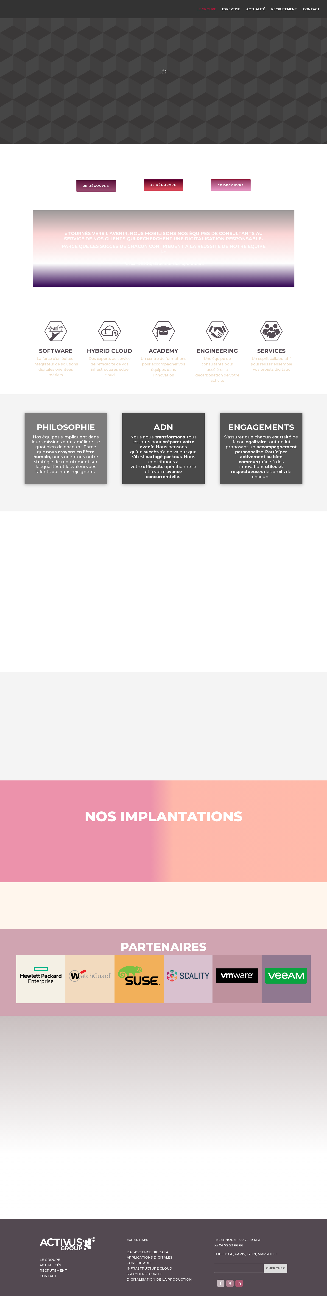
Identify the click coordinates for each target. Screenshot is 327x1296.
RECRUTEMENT (284, 9)
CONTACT (311, 9)
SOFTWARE (56, 332)
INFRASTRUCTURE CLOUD (149, 1250)
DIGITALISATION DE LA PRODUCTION (159, 1261)
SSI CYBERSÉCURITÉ (144, 1256)
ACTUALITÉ (255, 9)
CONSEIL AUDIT (140, 1245)
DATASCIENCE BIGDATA (147, 1234)
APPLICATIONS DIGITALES (149, 1239)
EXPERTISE (231, 9)
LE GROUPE (206, 9)
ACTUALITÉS (50, 1247)
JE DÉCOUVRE (96, 167)
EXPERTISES (137, 1222)
